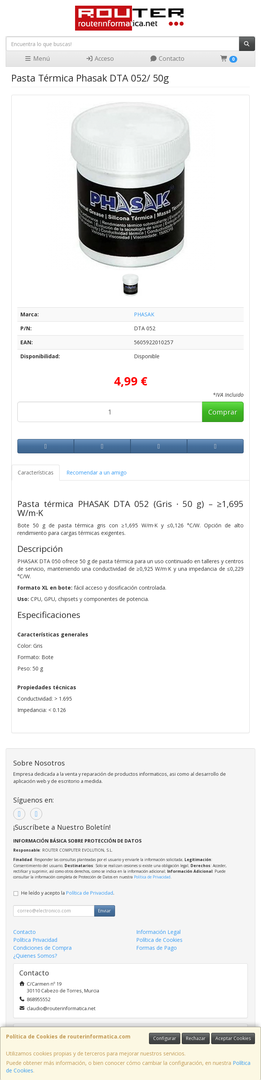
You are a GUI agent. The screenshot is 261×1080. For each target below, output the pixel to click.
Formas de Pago (156, 947)
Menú (37, 58)
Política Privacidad (35, 939)
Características (36, 472)
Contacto (167, 58)
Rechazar (196, 1038)
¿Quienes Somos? (35, 955)
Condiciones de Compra (42, 947)
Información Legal (158, 931)
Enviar (104, 910)
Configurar (164, 1038)
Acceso (100, 58)
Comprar (222, 411)
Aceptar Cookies (233, 1038)
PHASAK (144, 314)
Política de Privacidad (152, 877)
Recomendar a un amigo (96, 472)
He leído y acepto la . (67, 893)
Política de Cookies (159, 939)
